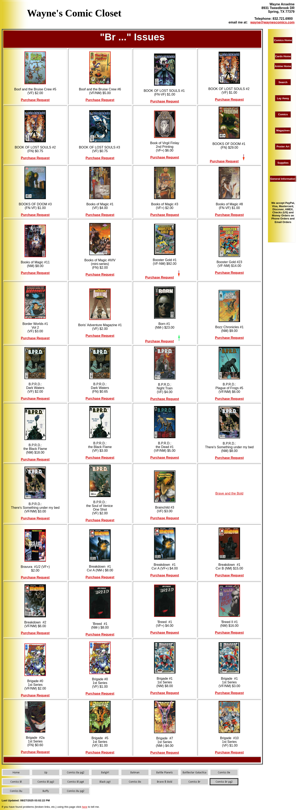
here (84, 806)
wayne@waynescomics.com (272, 22)
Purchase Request (35, 100)
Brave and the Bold (229, 493)
